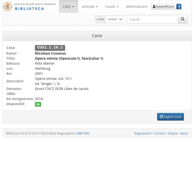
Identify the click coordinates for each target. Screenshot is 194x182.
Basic (184, 133)
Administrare (137, 6)
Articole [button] (90, 6)
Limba (100, 19)
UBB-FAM (82, 133)
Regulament (142, 133)
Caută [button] (111, 6)
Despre (173, 133)
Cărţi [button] (68, 6)
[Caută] (183, 19)
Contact (159, 133)
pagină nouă (170, 116)
